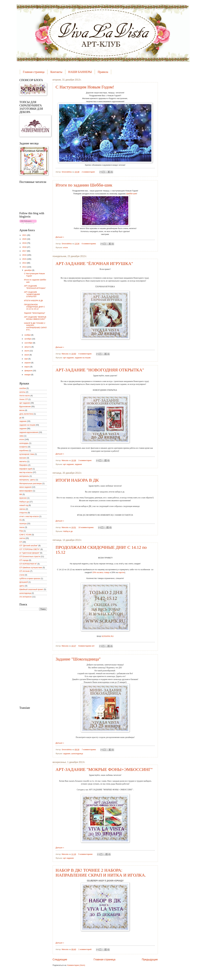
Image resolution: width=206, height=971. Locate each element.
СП (20, 542)
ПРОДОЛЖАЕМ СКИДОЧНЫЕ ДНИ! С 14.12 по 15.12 (34, 306)
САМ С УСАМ (25, 535)
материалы (24, 476)
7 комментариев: (89, 749)
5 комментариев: (85, 854)
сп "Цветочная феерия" (29, 553)
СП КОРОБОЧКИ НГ (28, 564)
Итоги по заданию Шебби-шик (84, 185)
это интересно (25, 597)
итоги (65, 247)
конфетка (23, 447)
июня (27, 355)
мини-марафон (25, 491)
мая (26, 359)
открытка (23, 513)
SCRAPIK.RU (108, 636)
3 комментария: (85, 460)
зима (21, 436)
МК (20, 494)
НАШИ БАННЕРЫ (80, 71)
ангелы (22, 392)
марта (27, 367)
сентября (29, 343)
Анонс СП (23, 399)
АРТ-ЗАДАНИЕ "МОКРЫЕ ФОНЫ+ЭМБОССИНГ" (104, 769)
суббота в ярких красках (29, 578)
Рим (21, 531)
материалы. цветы (27, 480)
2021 (24, 235)
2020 (24, 239)
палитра (23, 523)
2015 (24, 259)
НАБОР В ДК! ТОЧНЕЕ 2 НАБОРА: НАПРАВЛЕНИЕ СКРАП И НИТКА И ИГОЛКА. (101, 872)
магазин (22, 458)
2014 (24, 263)
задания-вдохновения (28, 432)
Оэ (20, 520)
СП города (23, 560)
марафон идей (25, 469)
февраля (29, 370)
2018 (24, 247)
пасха (21, 527)
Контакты (56, 71)
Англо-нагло (24, 395)
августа (28, 347)
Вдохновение (25, 406)
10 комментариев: (86, 527)
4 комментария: (85, 354)
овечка (22, 509)
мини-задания (25, 487)
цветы (22, 586)
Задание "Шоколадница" (78, 659)
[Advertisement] (31, 658)
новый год (23, 505)
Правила (103, 71)
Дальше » (60, 237)
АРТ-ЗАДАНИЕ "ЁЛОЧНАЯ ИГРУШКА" (94, 263)
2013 (24, 267)
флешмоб (23, 582)
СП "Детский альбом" (28, 545)
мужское (23, 498)
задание (23, 421)
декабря (28, 270)
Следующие (60, 959)
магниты (23, 461)
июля (27, 351)
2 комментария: (89, 172)
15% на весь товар (100, 572)
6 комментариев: (89, 244)
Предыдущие (150, 959)
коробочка (23, 450)
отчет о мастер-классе (29, 516)
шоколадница (77, 753)
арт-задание (68, 358)
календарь (24, 443)
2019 (24, 243)
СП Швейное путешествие (30, 567)
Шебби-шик (131, 194)
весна (22, 410)
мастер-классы (25, 472)
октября (28, 339)
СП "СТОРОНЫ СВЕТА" (29, 549)
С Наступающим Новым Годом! (85, 87)
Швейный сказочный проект (31, 589)
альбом (22, 388)
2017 (24, 251)
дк (20, 417)
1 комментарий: (85, 949)
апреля (28, 363)
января (28, 375)
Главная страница (34, 71)
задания (78, 464)
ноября (28, 335)
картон (121, 572)
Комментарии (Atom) (76, 965)
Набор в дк (68, 531)
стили (21, 575)
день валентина (26, 414)
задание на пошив (83, 358)
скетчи (22, 538)
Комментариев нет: (86, 646)
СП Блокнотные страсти (29, 556)
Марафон (23, 465)
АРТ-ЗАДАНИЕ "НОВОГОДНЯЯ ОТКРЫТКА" (100, 369)
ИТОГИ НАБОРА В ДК (77, 480)
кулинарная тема (26, 454)
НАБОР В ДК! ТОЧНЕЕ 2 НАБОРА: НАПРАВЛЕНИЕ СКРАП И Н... (35, 326)
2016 (24, 255)
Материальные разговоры (30, 483)
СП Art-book (24, 571)
